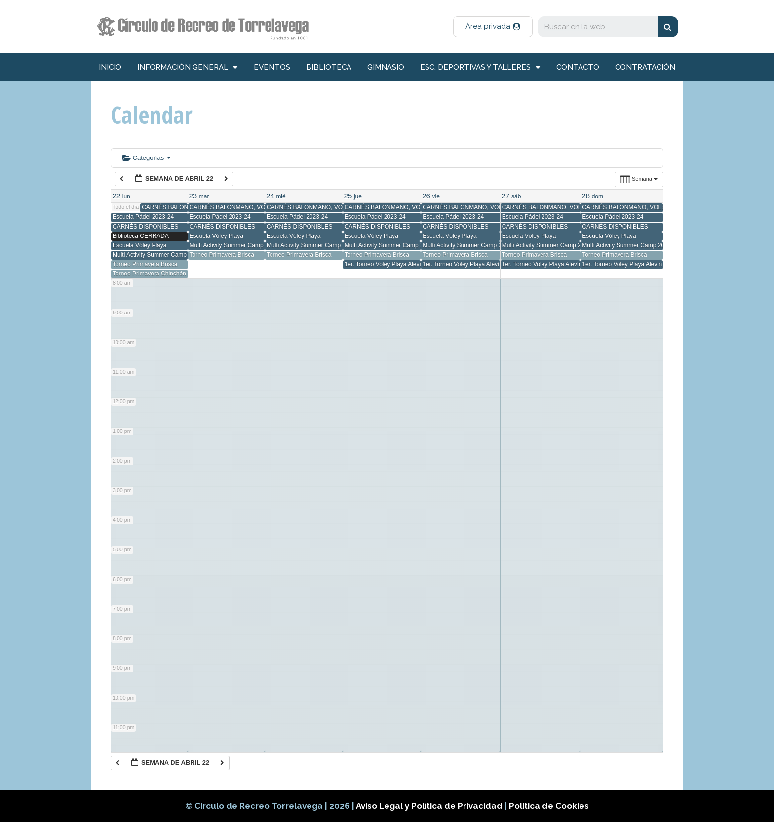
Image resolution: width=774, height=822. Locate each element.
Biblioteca (328, 67)
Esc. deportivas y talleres (480, 67)
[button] (493, 26)
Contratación (645, 67)
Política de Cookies (549, 806)
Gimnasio (385, 67)
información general (187, 67)
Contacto (577, 67)
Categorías (146, 157)
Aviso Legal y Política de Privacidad (430, 806)
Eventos (272, 67)
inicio (110, 67)
